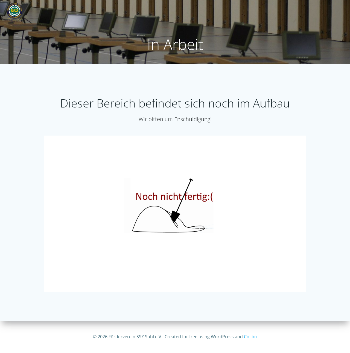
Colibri (250, 337)
